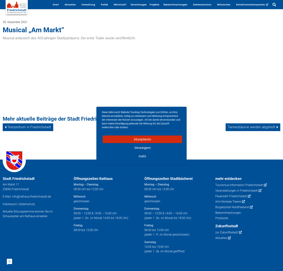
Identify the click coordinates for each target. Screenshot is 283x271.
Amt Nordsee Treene (230, 201)
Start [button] (56, 4)
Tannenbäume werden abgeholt (251, 127)
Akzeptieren (142, 139)
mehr (142, 156)
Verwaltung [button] (88, 4)
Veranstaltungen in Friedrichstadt (238, 190)
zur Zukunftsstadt (228, 232)
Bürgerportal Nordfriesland (234, 207)
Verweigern (142, 147)
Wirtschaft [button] (120, 4)
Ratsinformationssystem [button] (252, 4)
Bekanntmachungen (228, 212)
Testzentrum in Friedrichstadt (29, 127)
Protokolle (221, 218)
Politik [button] (104, 4)
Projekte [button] (154, 4)
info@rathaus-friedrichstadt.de (31, 196)
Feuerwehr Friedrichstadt (233, 196)
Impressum (10, 204)
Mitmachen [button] (223, 4)
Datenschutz (27, 204)
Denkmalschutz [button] (202, 4)
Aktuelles (223, 238)
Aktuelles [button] (70, 4)
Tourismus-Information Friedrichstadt (241, 185)
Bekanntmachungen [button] (175, 4)
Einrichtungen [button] (139, 4)
